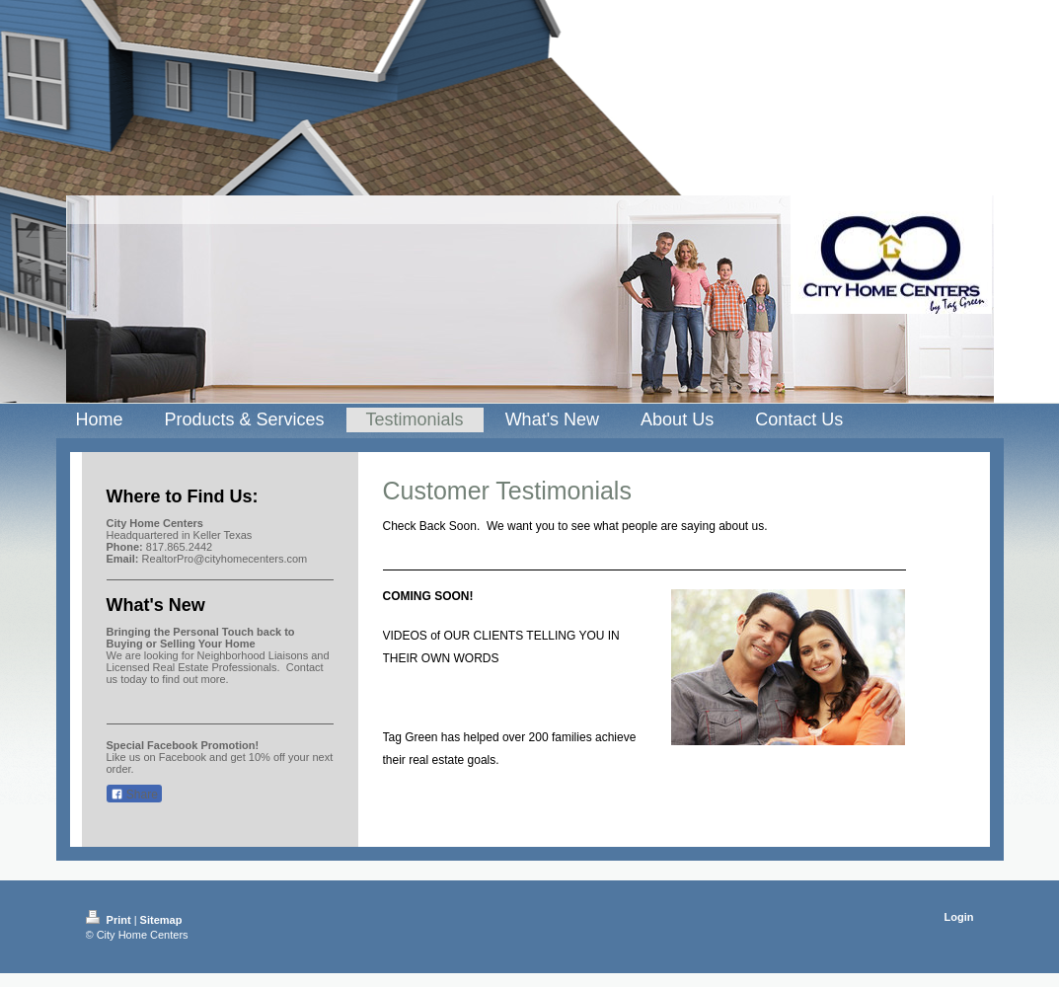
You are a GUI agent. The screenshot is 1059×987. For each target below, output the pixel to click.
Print (110, 920)
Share (134, 794)
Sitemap (161, 920)
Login (959, 917)
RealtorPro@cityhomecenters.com (225, 559)
